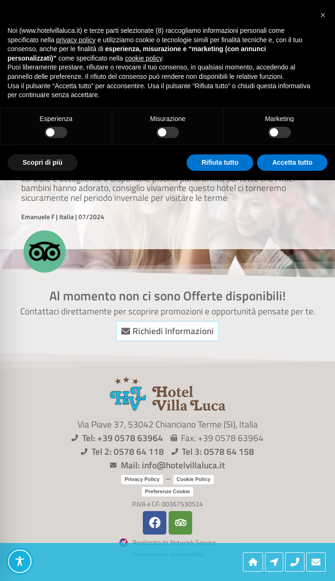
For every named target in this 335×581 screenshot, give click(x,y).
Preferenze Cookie (167, 491)
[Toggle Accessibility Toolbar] (19, 561)
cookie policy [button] (143, 58)
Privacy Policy (142, 479)
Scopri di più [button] (42, 162)
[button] (322, 15)
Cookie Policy (193, 479)
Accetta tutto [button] (292, 162)
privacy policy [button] (76, 40)
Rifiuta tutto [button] (220, 162)
